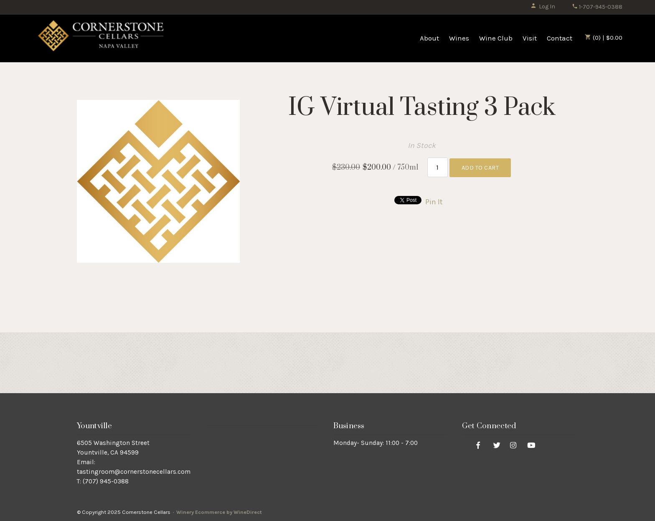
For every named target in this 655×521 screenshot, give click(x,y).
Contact (559, 38)
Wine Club (496, 38)
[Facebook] (478, 444)
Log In (543, 6)
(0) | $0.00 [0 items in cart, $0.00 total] (603, 37)
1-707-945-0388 (597, 6)
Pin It (434, 201)
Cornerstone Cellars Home (100, 38)
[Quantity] (437, 167)
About (429, 38)
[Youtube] (531, 444)
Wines (459, 38)
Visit (530, 38)
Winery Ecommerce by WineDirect (219, 512)
